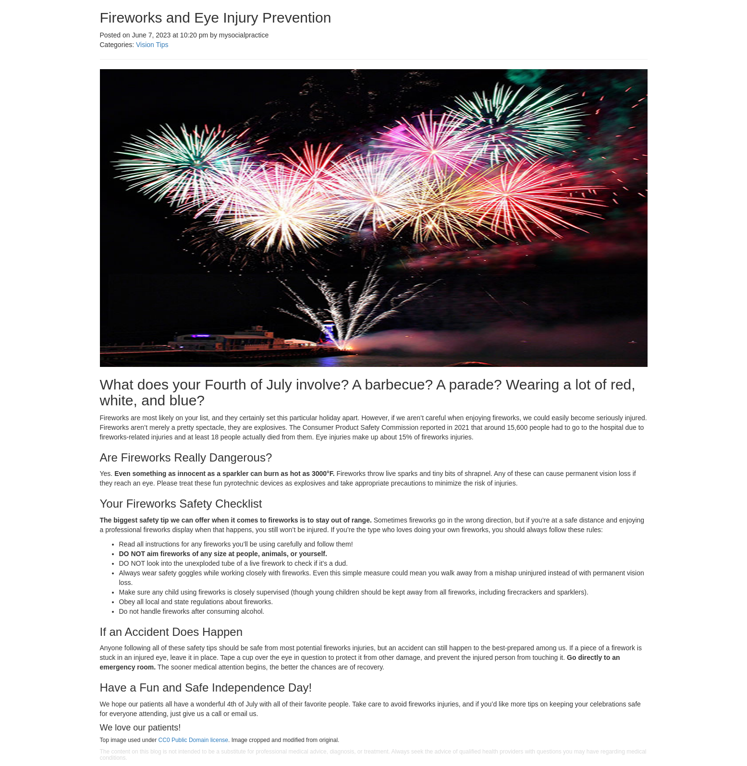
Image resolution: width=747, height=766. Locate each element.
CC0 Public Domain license (193, 740)
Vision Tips (152, 45)
